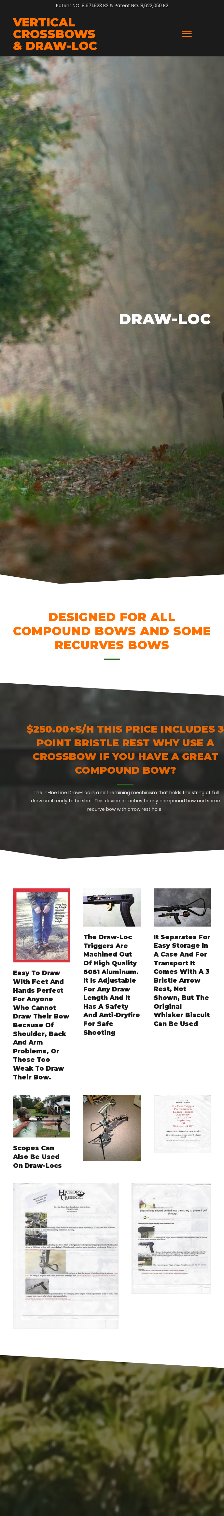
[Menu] (186, 33)
